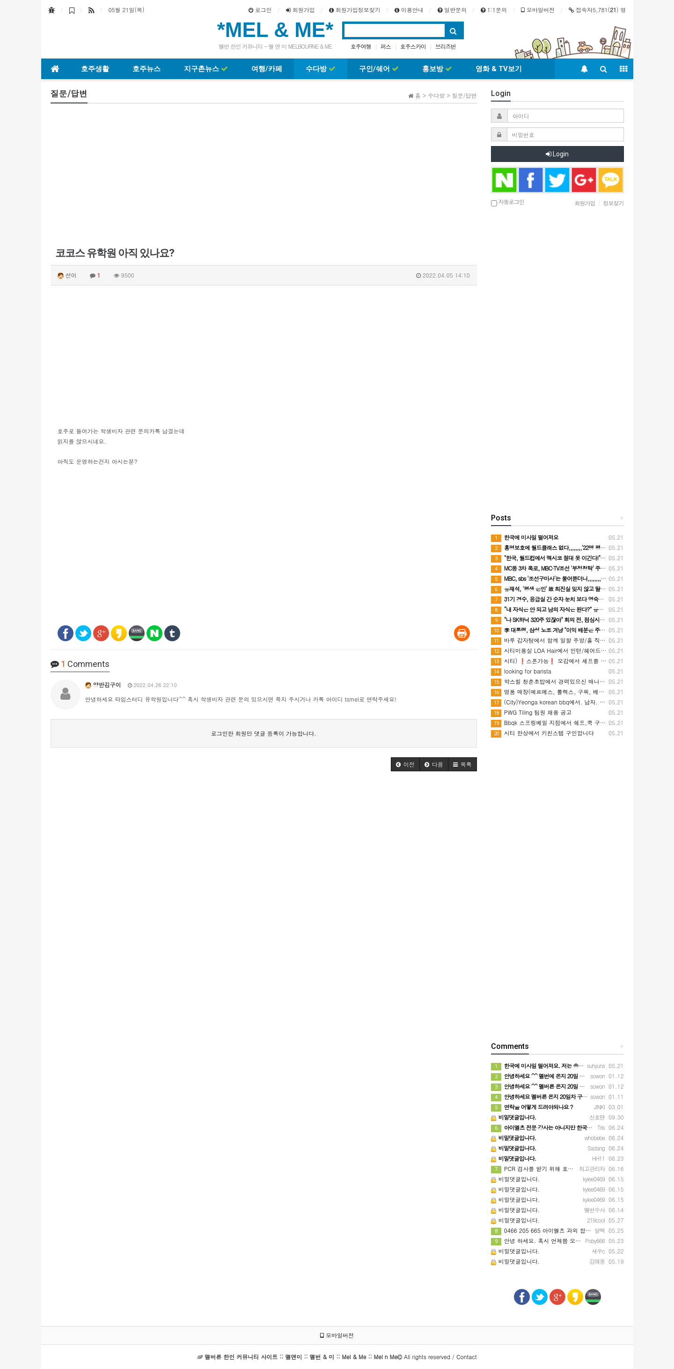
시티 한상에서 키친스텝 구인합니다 (542, 733)
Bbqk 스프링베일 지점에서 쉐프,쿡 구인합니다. (558, 722)
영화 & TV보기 (499, 69)
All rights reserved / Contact (341, 1357)
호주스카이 (413, 46)
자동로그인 (507, 202)
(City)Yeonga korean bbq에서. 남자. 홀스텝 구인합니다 (568, 702)
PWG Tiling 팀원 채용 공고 (531, 712)
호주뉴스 (146, 69)
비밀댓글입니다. (515, 1179)
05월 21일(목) (127, 10)
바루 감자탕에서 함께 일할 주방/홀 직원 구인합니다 (563, 640)
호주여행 (361, 46)
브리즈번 (445, 46)
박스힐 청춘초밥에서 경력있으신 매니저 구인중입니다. (567, 681)
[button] (405, 764)
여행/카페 (266, 69)
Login (557, 154)
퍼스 (386, 46)
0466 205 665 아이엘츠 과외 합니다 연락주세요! (560, 1230)
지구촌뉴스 (206, 69)
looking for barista (521, 671)
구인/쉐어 (379, 69)
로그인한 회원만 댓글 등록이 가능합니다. (263, 733)
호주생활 (95, 69)
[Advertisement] (264, 176)
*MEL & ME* (275, 29)
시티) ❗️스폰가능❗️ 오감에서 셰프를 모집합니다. (561, 661)
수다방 (321, 69)
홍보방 (437, 69)
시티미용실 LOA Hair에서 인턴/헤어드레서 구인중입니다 (569, 650)
